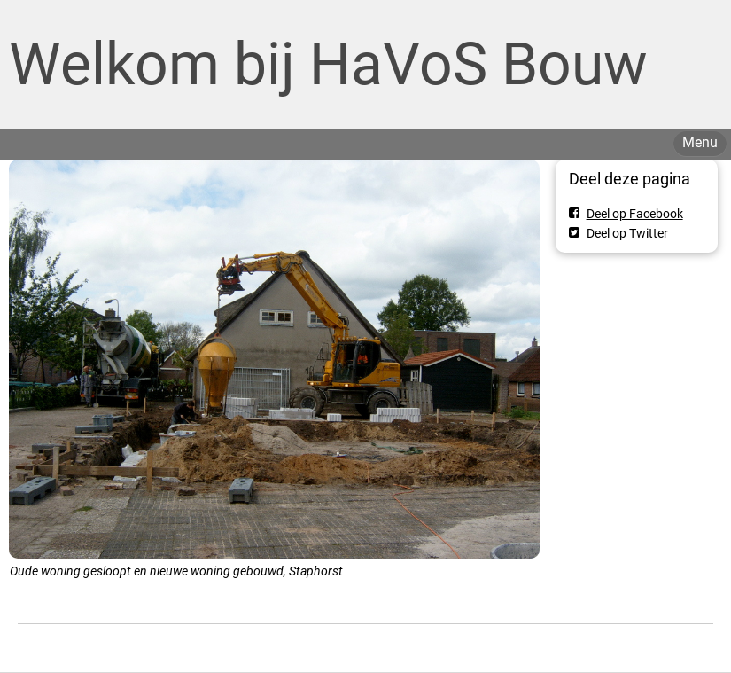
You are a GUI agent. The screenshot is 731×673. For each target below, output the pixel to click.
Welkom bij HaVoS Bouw (328, 64)
